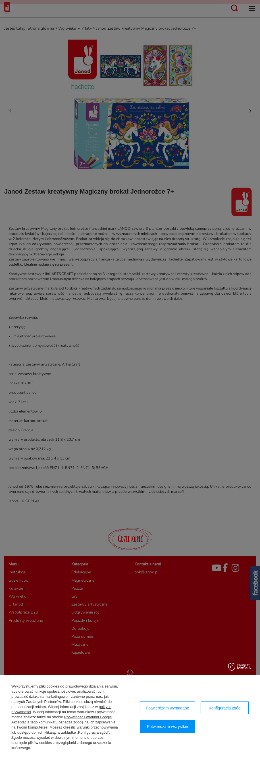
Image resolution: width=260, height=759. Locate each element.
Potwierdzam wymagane (167, 708)
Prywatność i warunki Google (88, 717)
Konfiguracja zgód (224, 708)
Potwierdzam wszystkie (167, 726)
